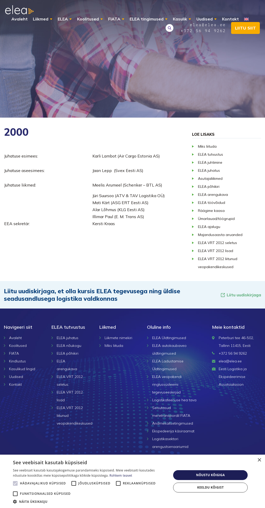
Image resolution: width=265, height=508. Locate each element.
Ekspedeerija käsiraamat (173, 431)
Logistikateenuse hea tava (174, 400)
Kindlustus (17, 361)
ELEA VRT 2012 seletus (217, 242)
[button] (90, 501)
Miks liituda (207, 146)
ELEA (63, 19)
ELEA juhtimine (210, 162)
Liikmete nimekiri (118, 337)
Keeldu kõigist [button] (210, 487)
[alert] (132, 481)
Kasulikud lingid (22, 369)
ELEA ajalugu (209, 226)
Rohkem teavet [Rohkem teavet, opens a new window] (120, 475)
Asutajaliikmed (210, 178)
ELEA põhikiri (208, 186)
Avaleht (19, 19)
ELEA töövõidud (211, 202)
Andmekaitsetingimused (172, 423)
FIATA (114, 19)
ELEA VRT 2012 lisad (215, 250)
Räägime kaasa (211, 210)
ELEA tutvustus (210, 154)
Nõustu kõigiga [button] (210, 475)
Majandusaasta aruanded (220, 234)
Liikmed (40, 19)
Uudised (204, 19)
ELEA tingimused (147, 19)
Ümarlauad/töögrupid (216, 218)
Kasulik (180, 19)
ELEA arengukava (213, 194)
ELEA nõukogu (69, 345)
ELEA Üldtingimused (169, 337)
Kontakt (230, 19)
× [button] (259, 460)
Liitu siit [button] (245, 28)
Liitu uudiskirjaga (240, 295)
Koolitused (88, 19)
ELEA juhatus (209, 170)
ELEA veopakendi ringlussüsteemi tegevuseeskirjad (167, 384)
